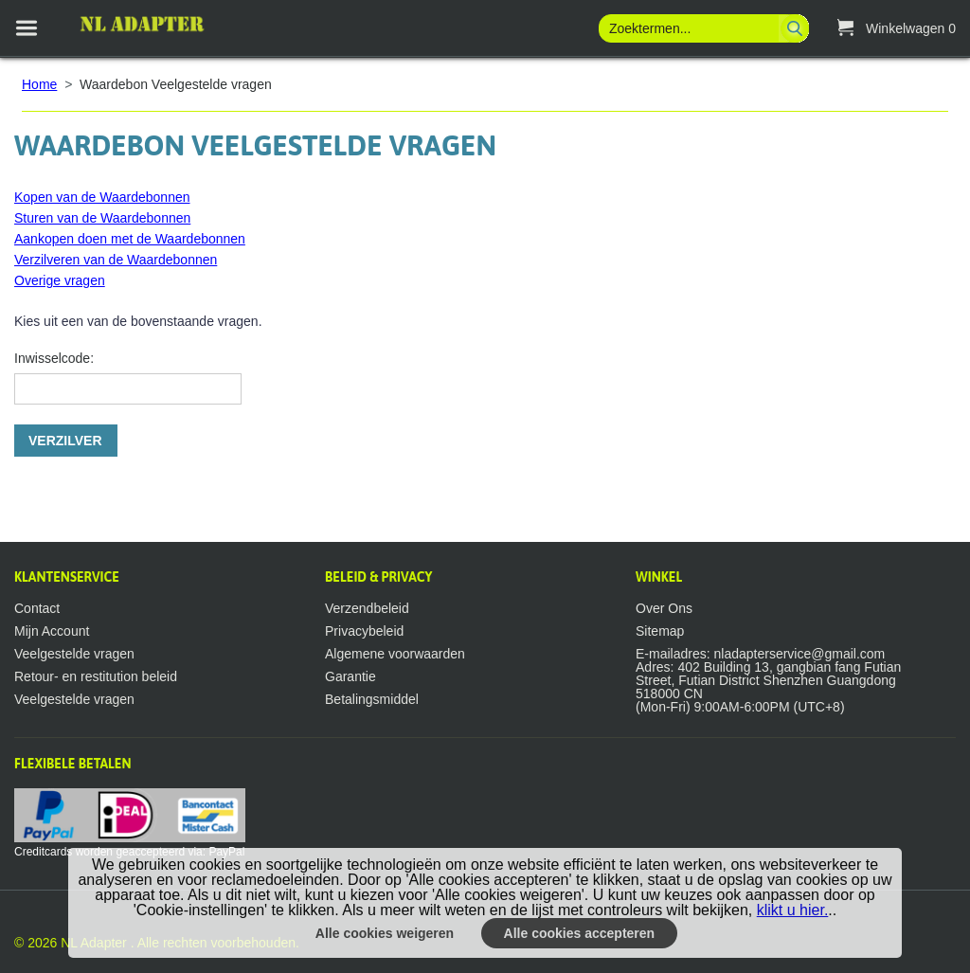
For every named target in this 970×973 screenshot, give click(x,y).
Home (39, 84)
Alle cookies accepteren (580, 933)
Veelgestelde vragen (74, 653)
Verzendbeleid (367, 608)
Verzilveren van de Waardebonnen (115, 259)
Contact (37, 608)
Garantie (350, 676)
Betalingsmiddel (372, 699)
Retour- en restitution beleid (95, 676)
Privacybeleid (364, 631)
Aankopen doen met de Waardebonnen (129, 238)
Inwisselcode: (54, 358)
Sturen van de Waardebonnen (102, 217)
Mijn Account (51, 631)
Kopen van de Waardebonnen (102, 197)
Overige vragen (59, 280)
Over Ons (664, 608)
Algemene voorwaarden (395, 653)
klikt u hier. (793, 910)
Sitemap (660, 631)
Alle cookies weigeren (384, 933)
